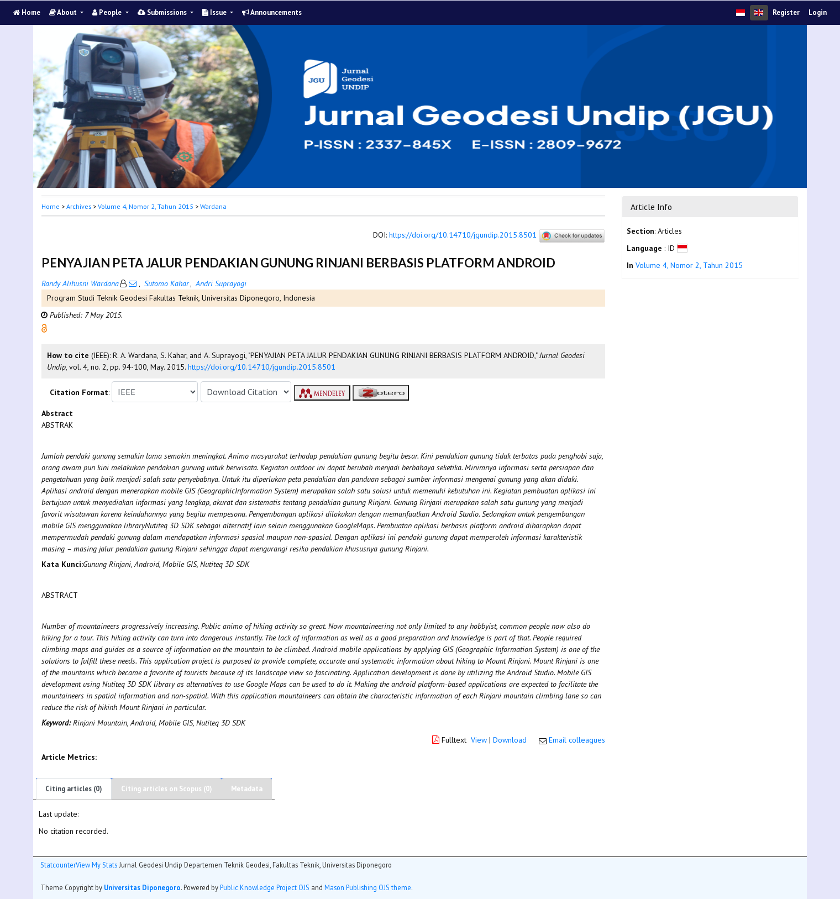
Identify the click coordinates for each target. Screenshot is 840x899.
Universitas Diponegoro (142, 887)
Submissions (163, 12)
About (63, 12)
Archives (78, 206)
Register (786, 12)
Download (510, 740)
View (479, 740)
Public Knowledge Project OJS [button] (264, 887)
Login (818, 12)
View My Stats (96, 864)
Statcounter (58, 864)
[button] (44, 328)
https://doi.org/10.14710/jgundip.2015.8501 (463, 235)
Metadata (246, 788)
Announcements (272, 12)
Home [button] (50, 206)
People (107, 12)
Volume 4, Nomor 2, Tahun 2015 (145, 206)
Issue (215, 12)
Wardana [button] (213, 206)
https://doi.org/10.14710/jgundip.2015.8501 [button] (261, 367)
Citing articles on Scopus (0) (166, 788)
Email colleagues (577, 740)
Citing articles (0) (73, 788)
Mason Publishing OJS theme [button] (367, 887)
